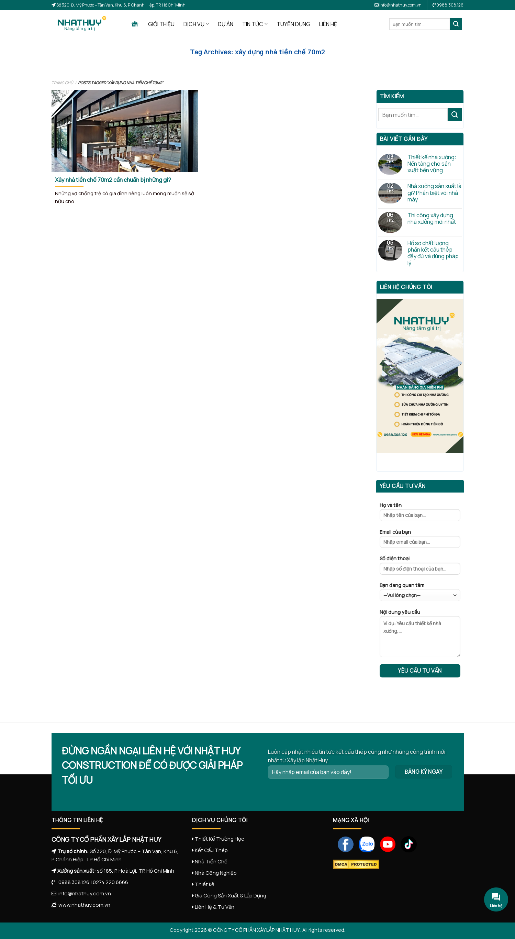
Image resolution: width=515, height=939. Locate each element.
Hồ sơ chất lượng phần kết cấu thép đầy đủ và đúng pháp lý (433, 253)
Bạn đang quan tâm (420, 591)
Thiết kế (204, 884)
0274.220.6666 (110, 882)
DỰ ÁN (225, 24)
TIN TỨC (255, 24)
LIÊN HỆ (328, 24)
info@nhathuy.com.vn (398, 5)
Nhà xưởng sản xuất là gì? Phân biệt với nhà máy (434, 193)
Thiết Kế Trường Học (219, 838)
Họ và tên (420, 514)
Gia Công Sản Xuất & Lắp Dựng (230, 895)
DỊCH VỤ (196, 24)
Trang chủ (62, 82)
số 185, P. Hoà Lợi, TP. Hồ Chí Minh (135, 870)
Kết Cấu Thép (211, 850)
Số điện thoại (420, 567)
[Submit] (456, 24)
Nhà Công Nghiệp (216, 872)
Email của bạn (420, 541)
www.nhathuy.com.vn (83, 904)
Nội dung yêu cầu (420, 635)
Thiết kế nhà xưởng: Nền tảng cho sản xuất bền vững (431, 164)
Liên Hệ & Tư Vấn (214, 906)
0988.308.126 (72, 882)
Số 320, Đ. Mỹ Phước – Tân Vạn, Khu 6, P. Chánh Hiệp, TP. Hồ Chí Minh (121, 5)
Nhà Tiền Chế (211, 861)
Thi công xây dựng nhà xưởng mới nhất (431, 218)
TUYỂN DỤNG (293, 24)
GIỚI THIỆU (161, 24)
